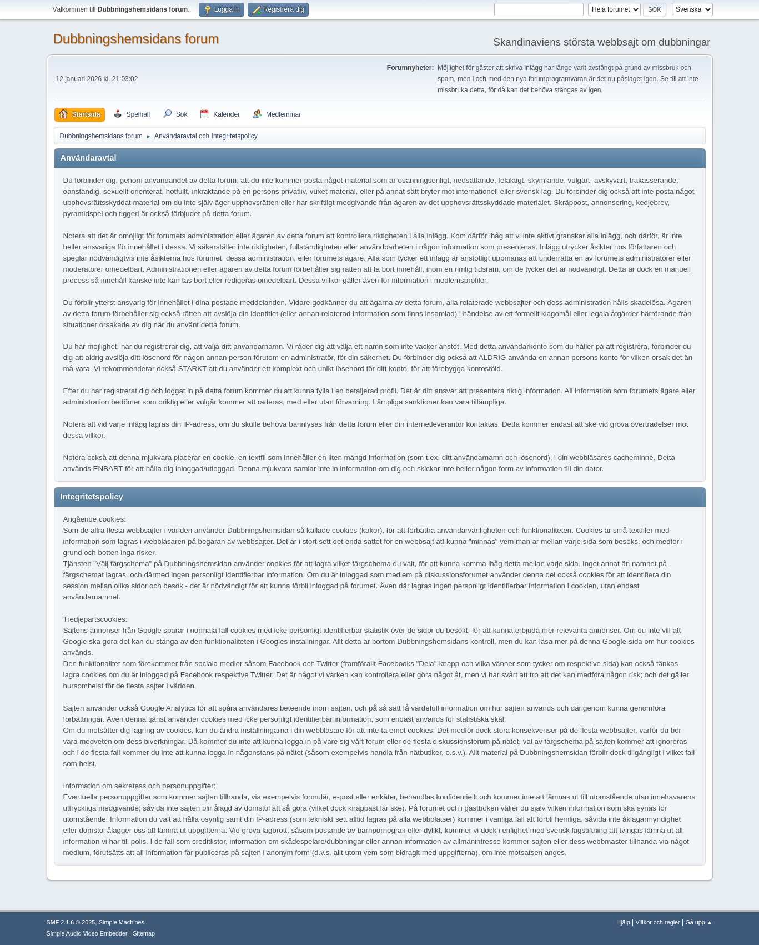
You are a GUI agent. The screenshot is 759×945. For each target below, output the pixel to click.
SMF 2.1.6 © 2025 (71, 922)
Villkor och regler (658, 922)
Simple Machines (121, 922)
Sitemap (144, 933)
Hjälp (623, 922)
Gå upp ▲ (698, 922)
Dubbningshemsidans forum (136, 38)
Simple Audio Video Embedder (87, 933)
